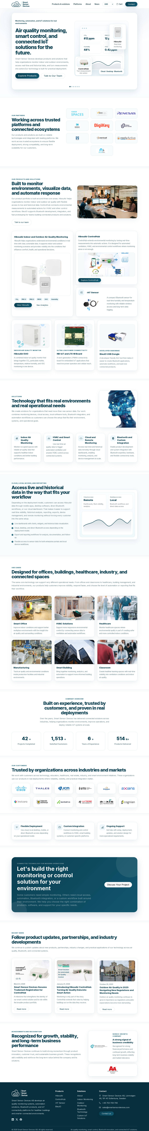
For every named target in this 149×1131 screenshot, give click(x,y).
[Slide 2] (71, 86)
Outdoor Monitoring (81, 1104)
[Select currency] (107, 4)
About (88, 4)
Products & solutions (61, 4)
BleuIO (58, 1106)
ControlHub (60, 1099)
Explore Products (27, 75)
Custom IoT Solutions (82, 1116)
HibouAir (59, 1096)
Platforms (77, 4)
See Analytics (42, 315)
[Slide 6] (79, 86)
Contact (131, 4)
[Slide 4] (75, 86)
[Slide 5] (77, 86)
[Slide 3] (73, 86)
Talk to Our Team (53, 75)
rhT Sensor (60, 1103)
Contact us (106, 1113)
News (97, 4)
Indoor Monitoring (85, 1099)
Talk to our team (21, 233)
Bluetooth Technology (82, 1110)
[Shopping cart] (119, 4)
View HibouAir (23, 315)
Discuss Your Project (102, 884)
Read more (21, 1019)
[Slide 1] (70, 86)
